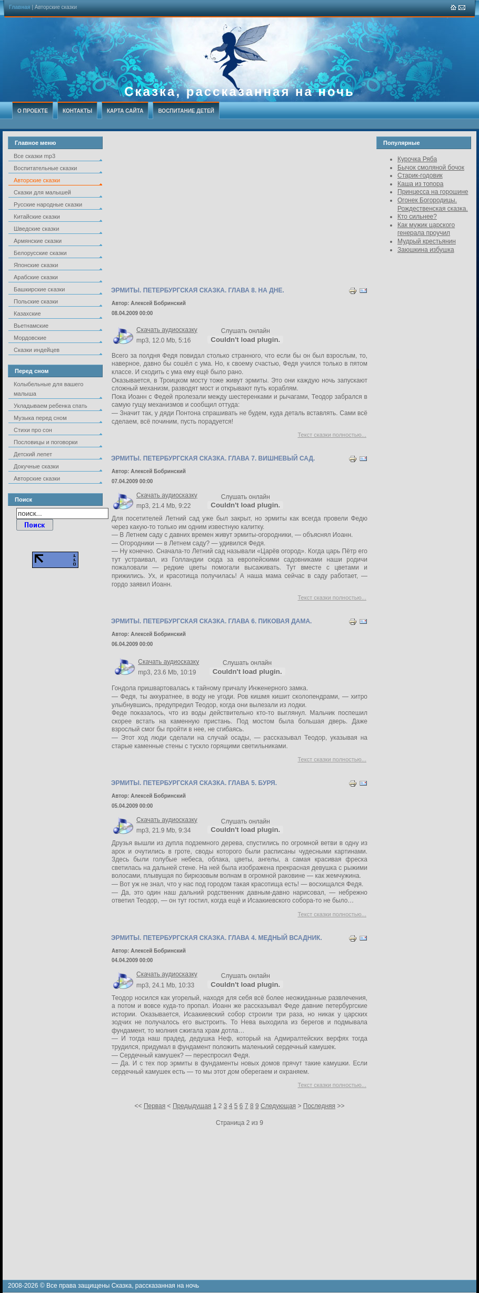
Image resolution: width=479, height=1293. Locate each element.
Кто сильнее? (417, 216)
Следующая (278, 1106)
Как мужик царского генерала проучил (426, 229)
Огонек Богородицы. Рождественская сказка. (432, 204)
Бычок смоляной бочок (430, 167)
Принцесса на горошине (432, 191)
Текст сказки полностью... (332, 435)
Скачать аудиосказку (166, 330)
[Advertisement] (239, 210)
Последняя (319, 1106)
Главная (20, 7)
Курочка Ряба (417, 159)
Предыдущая (192, 1106)
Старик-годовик (420, 175)
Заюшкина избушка (425, 249)
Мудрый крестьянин (426, 241)
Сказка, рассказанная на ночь (239, 91)
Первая (154, 1106)
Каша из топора (420, 184)
